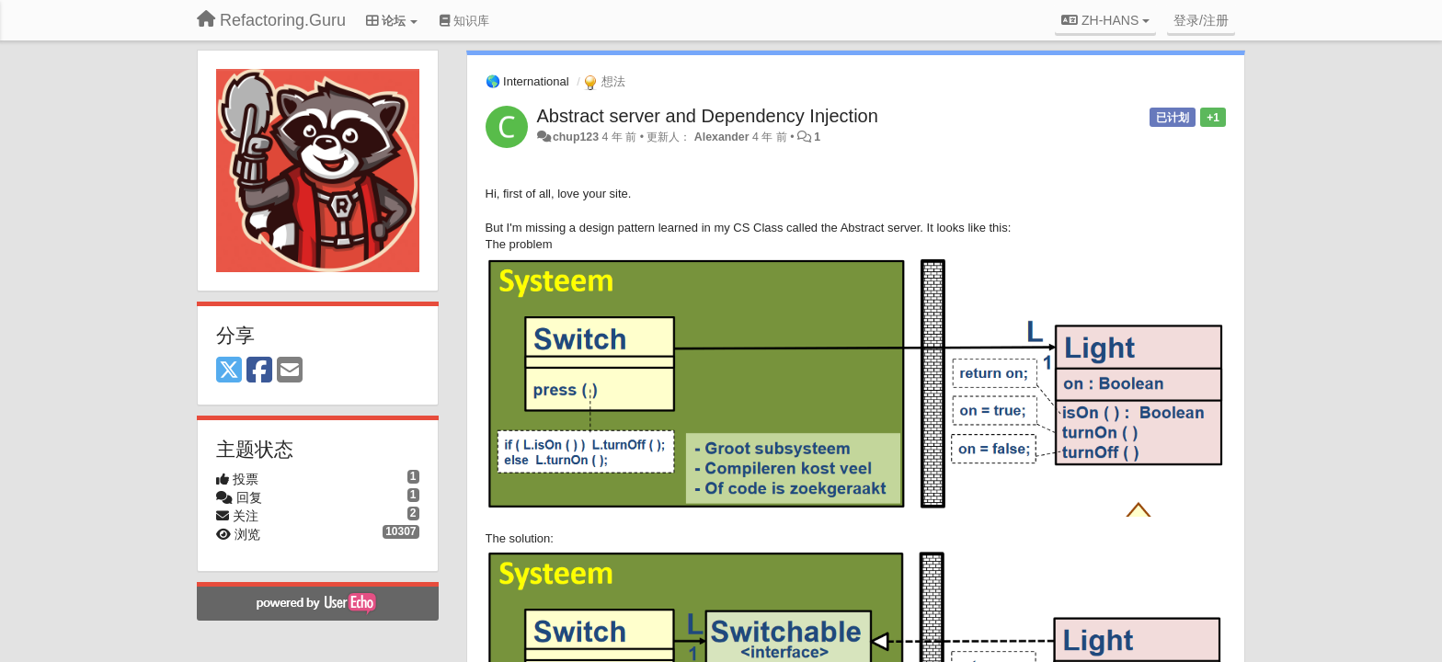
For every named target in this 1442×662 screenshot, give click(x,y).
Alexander (722, 137)
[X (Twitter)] (229, 371)
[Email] (290, 371)
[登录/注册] (1201, 20)
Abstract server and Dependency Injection (707, 116)
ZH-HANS (1105, 20)
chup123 (576, 137)
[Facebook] (259, 371)
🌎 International (527, 81)
